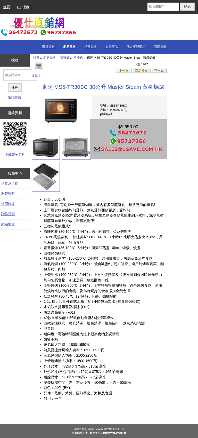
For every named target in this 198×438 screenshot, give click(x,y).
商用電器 (160, 47)
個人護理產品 (136, 47)
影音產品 (111, 47)
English (23, 7)
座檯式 (78, 57)
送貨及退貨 (9, 184)
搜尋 (15, 60)
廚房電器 (49, 57)
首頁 (6, 7)
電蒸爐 (64, 57)
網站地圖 (8, 224)
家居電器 (48, 47)
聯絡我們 (8, 214)
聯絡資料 (15, 113)
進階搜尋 (14, 98)
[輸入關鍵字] (163, 7)
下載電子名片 (15, 154)
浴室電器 (90, 47)
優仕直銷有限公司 (114, 428)
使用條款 (8, 204)
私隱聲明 (8, 194)
